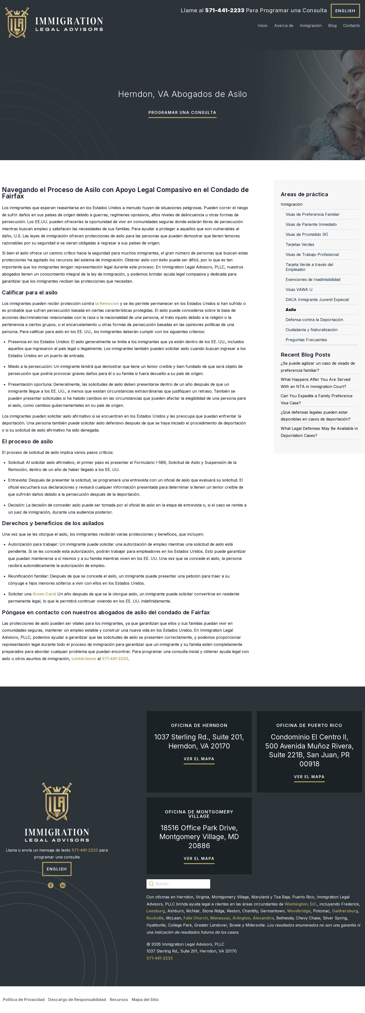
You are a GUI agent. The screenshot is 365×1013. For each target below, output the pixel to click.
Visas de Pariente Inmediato (311, 224)
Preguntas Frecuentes (306, 339)
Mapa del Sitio (145, 999)
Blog (332, 25)
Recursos (119, 999)
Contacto (351, 25)
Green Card (44, 593)
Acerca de (283, 25)
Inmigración (311, 25)
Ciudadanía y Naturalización (312, 329)
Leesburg (155, 910)
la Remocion (107, 303)
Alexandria (263, 918)
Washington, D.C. (301, 904)
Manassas (220, 918)
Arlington (241, 918)
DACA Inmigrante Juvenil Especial (317, 299)
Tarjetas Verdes (300, 244)
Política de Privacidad (24, 999)
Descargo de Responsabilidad (77, 999)
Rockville (155, 918)
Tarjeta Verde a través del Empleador (309, 267)
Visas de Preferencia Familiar (313, 214)
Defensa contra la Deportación (314, 319)
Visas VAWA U (299, 289)
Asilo (291, 309)
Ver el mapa (199, 758)
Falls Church (195, 918)
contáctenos (84, 658)
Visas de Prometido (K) (307, 234)
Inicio (263, 25)
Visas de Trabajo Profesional (312, 254)
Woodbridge (299, 910)
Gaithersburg (345, 910)
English (345, 10)
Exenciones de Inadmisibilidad (313, 279)
